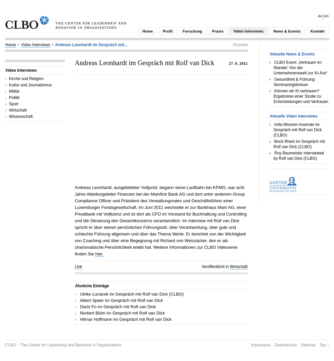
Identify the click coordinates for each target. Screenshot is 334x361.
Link (78, 266)
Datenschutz (286, 345)
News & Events (287, 31)
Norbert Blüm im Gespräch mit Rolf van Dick (122, 313)
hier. (99, 253)
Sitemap (308, 345)
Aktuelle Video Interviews (294, 116)
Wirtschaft (18, 110)
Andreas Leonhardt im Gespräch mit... (91, 45)
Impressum (261, 345)
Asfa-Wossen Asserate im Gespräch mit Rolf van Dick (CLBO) (298, 129)
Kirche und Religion (26, 78)
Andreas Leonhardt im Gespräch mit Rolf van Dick (144, 62)
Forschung (192, 31)
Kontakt (318, 31)
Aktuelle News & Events (292, 54)
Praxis (217, 31)
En (326, 16)
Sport (14, 104)
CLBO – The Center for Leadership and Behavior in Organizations (63, 345)
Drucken (240, 45)
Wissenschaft (21, 116)
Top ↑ (324, 345)
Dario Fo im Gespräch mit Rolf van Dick (118, 306)
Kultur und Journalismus (30, 85)
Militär (14, 91)
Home (148, 31)
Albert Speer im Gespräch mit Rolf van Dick (121, 300)
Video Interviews (249, 31)
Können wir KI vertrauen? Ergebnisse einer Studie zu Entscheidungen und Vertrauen (301, 96)
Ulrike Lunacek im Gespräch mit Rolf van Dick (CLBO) (132, 294)
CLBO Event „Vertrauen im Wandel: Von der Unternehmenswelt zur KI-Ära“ (300, 67)
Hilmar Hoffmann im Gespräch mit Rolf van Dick (126, 319)
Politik (14, 97)
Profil (167, 31)
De (320, 16)
